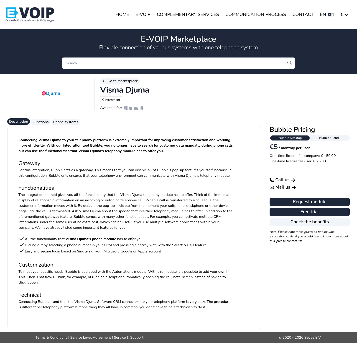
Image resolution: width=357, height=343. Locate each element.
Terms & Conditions (51, 337)
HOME (122, 14)
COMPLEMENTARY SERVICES (188, 14)
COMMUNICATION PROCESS (255, 14)
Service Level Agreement (90, 337)
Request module (310, 202)
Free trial (309, 212)
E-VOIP (142, 14)
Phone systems (65, 122)
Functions (40, 122)
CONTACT (303, 14)
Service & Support (128, 337)
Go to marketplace (120, 80)
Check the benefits (309, 222)
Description (18, 121)
